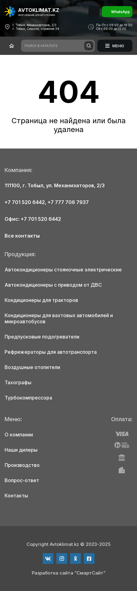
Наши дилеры (21, 450)
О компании (19, 435)
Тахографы (18, 382)
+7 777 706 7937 (68, 202)
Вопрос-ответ (22, 480)
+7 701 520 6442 (25, 202)
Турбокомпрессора (28, 398)
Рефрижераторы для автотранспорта (51, 352)
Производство (22, 465)
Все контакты (22, 236)
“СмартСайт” (90, 573)
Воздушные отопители (32, 367)
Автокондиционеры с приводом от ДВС (53, 285)
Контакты (16, 496)
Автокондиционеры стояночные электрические (63, 270)
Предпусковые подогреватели (42, 337)
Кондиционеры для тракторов (41, 300)
